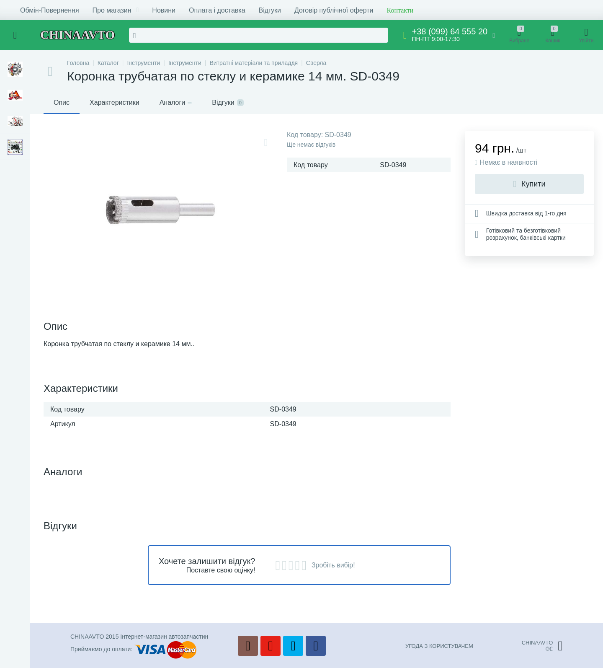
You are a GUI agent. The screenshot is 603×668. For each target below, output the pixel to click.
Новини (163, 10)
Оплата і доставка (217, 10)
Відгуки (270, 10)
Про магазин (116, 10)
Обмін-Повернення (49, 10)
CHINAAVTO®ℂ (542, 645)
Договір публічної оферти (334, 10)
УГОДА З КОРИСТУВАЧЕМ (439, 646)
